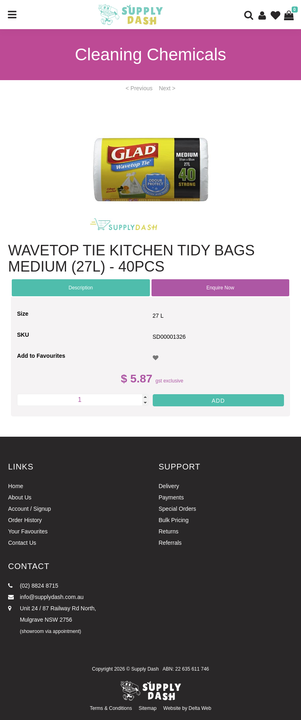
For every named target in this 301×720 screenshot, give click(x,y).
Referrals (170, 542)
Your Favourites (28, 531)
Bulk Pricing (174, 520)
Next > (167, 88)
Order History (25, 520)
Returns (169, 531)
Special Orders (177, 508)
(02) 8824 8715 (33, 585)
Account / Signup (29, 508)
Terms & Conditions (111, 708)
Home (15, 486)
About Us (20, 497)
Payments (171, 497)
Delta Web (200, 708)
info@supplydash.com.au (45, 597)
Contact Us (22, 542)
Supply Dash (145, 669)
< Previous (139, 88)
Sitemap (147, 708)
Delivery (169, 486)
